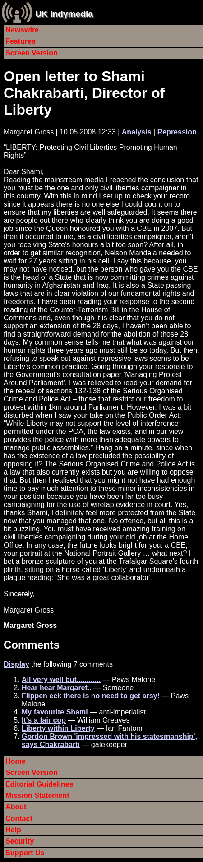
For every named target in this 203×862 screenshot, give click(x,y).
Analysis (137, 132)
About (15, 807)
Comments (32, 645)
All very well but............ (61, 679)
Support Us (24, 853)
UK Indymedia (64, 13)
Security (19, 841)
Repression (177, 132)
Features (20, 41)
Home (15, 761)
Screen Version (31, 53)
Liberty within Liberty (58, 728)
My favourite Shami (55, 712)
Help (13, 830)
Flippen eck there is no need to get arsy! (91, 696)
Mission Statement (37, 795)
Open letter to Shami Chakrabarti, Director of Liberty (84, 93)
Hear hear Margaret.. (57, 687)
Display (16, 664)
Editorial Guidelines (39, 784)
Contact (18, 818)
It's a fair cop (44, 720)
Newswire (22, 30)
